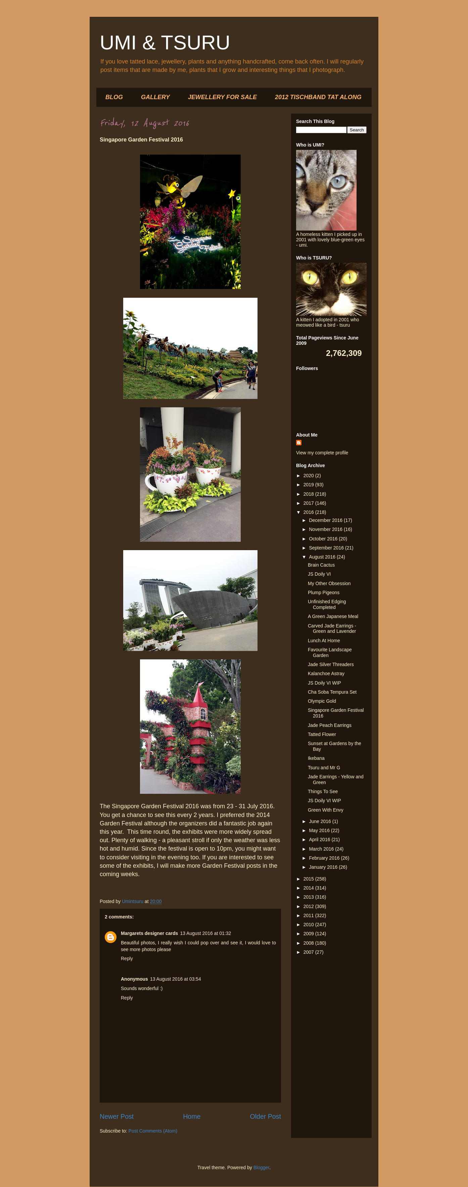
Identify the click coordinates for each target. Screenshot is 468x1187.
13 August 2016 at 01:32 (205, 933)
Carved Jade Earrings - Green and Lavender (332, 628)
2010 (309, 924)
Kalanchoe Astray (326, 673)
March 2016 (322, 849)
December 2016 (326, 520)
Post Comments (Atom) (153, 1131)
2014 (309, 888)
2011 (309, 915)
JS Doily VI (319, 574)
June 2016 (320, 821)
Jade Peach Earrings (330, 725)
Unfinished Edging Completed (327, 604)
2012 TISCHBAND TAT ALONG (318, 97)
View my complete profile (322, 452)
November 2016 (326, 529)
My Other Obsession (329, 583)
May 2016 (320, 830)
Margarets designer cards (149, 933)
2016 (309, 512)
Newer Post (117, 1116)
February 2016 (325, 858)
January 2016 (324, 867)
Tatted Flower (322, 734)
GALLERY (155, 97)
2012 (309, 906)
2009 (309, 933)
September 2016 (327, 547)
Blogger (261, 1167)
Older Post (265, 1116)
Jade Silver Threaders (331, 664)
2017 (309, 503)
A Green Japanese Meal (333, 616)
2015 (309, 879)
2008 (309, 943)
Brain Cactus (321, 565)
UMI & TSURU (165, 42)
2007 (309, 952)
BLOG (114, 97)
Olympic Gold (322, 701)
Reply (127, 958)
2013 (309, 897)
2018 (309, 494)
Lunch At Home (324, 640)
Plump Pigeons (323, 592)
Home (191, 1116)
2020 (309, 475)
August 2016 (323, 557)
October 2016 (324, 538)
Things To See (323, 791)
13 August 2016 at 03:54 (175, 979)
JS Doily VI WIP (324, 683)
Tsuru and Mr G (324, 767)
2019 (309, 484)
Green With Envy (325, 810)
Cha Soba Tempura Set (332, 692)
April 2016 (320, 839)
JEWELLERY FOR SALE (222, 97)
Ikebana (316, 758)
